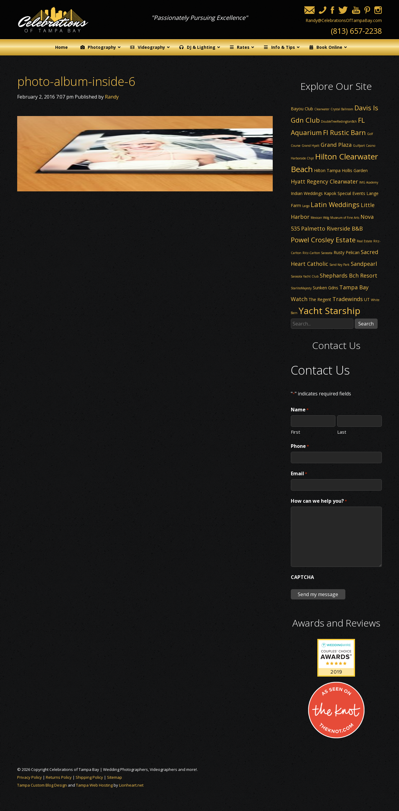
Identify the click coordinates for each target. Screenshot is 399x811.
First (295, 431)
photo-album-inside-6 (76, 81)
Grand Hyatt (310, 145)
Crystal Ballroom (342, 109)
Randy (112, 96)
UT (367, 299)
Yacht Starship (329, 310)
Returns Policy (59, 777)
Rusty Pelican (347, 252)
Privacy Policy (29, 777)
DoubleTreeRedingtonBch (339, 121)
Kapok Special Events (344, 193)
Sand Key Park (339, 264)
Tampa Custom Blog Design (42, 785)
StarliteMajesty (301, 288)
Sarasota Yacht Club (305, 276)
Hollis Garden (355, 170)
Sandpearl (364, 263)
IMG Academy (368, 182)
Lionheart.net (131, 785)
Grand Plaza (336, 144)
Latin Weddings (335, 204)
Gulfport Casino (364, 145)
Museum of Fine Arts (344, 217)
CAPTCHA (302, 577)
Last (341, 431)
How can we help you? (319, 501)
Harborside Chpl (302, 158)
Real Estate (364, 241)
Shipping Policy (89, 777)
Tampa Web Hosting (94, 785)
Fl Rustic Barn (344, 132)
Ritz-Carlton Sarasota (317, 253)
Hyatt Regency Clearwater (324, 181)
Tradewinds (347, 299)
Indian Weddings (307, 193)
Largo (305, 206)
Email (299, 473)
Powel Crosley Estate (323, 239)
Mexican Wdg (320, 217)
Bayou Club (302, 109)
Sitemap (114, 777)
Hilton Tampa (327, 170)
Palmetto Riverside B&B (332, 228)
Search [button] (366, 323)
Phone (300, 446)
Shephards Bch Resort (348, 275)
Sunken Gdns (325, 288)
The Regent (320, 299)
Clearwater (321, 109)
